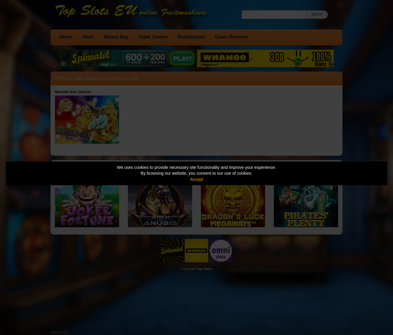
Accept (196, 179)
